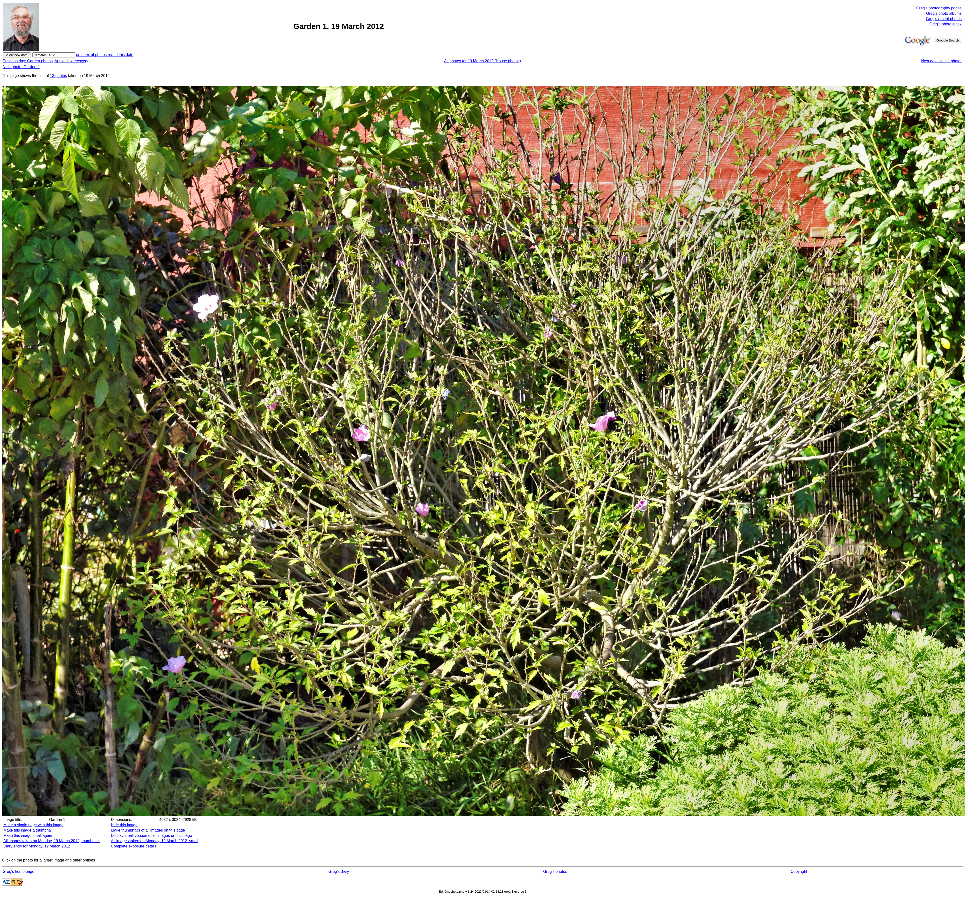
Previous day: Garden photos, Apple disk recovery (45, 61)
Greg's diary (338, 871)
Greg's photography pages (939, 8)
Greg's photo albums (944, 13)
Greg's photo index (945, 24)
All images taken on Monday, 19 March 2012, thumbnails (51, 841)
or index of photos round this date (104, 55)
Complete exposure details (134, 846)
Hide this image (124, 825)
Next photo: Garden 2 (21, 67)
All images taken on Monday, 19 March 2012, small (154, 841)
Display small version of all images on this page (151, 835)
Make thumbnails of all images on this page (148, 830)
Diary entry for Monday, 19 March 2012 (36, 846)
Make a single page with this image (33, 825)
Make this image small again (27, 835)
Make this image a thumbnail (28, 830)
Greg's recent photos (944, 19)
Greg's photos (555, 871)
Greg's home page (18, 871)
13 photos (58, 76)
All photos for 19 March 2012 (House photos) (482, 61)
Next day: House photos (941, 61)
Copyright (799, 871)
